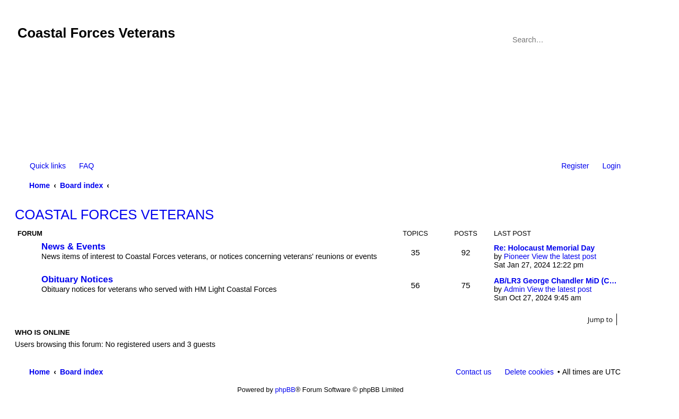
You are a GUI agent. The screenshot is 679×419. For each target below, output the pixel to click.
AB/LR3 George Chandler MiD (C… (555, 281)
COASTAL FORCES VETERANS (114, 214)
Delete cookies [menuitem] (528, 372)
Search (598, 39)
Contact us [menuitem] (473, 372)
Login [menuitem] (612, 166)
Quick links (48, 166)
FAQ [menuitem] (86, 166)
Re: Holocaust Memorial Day (544, 248)
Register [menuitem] (575, 166)
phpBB (285, 390)
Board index (81, 185)
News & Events (73, 247)
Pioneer (517, 256)
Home (39, 185)
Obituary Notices (77, 279)
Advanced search (613, 39)
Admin (514, 289)
